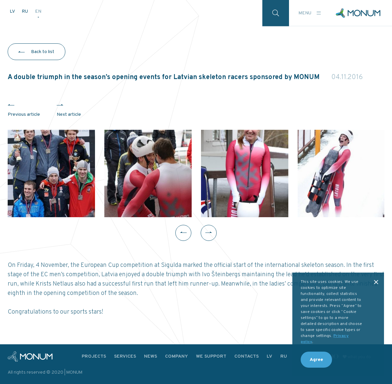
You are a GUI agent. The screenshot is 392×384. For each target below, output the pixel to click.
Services (125, 356)
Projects (94, 356)
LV (13, 11)
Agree (316, 360)
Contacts (246, 356)
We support (211, 356)
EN (38, 11)
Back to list (42, 52)
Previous (183, 233)
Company (176, 356)
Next (209, 233)
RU (25, 11)
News (150, 356)
